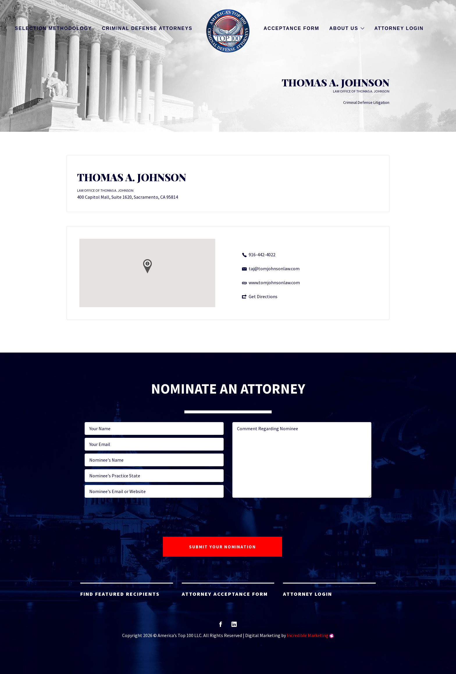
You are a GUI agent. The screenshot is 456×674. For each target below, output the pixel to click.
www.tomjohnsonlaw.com (274, 282)
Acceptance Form (291, 28)
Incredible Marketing (307, 635)
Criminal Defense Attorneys (147, 28)
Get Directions (263, 296)
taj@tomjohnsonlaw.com (274, 268)
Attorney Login (398, 28)
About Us (343, 28)
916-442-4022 (262, 254)
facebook (220, 626)
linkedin (234, 626)
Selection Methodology (53, 28)
